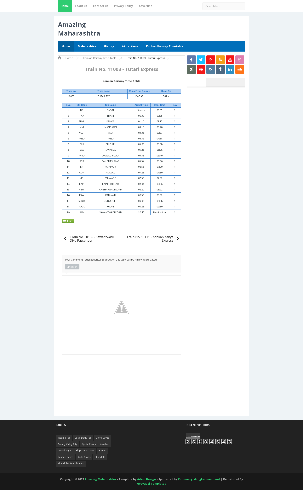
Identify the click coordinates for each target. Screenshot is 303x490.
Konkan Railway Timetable (164, 46)
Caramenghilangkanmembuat (199, 479)
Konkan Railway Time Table (121, 81)
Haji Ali (102, 450)
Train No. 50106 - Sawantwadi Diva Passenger (92, 239)
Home (65, 6)
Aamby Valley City (67, 444)
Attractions (130, 46)
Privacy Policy (123, 6)
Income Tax (64, 437)
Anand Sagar (65, 450)
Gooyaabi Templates (151, 483)
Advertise (145, 6)
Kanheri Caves (65, 457)
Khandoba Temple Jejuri (71, 463)
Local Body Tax (83, 437)
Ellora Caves (102, 437)
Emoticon (72, 266)
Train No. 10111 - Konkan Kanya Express (149, 239)
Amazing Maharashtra (79, 28)
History (109, 46)
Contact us (100, 6)
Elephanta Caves (85, 450)
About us (81, 6)
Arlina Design (146, 479)
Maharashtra (87, 46)
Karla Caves (84, 457)
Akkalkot (104, 444)
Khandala (100, 457)
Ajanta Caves (89, 444)
